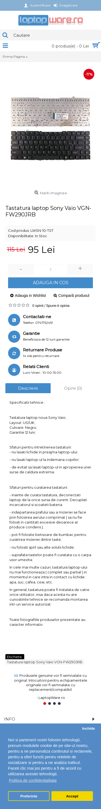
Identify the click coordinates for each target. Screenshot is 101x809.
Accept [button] (72, 796)
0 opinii (37, 306)
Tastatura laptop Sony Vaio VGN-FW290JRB (44, 662)
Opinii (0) (73, 388)
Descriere (28, 388)
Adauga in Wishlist (30, 295)
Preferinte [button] (28, 796)
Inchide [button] (88, 728)
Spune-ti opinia (57, 306)
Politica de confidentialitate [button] (33, 780)
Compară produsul (73, 295)
